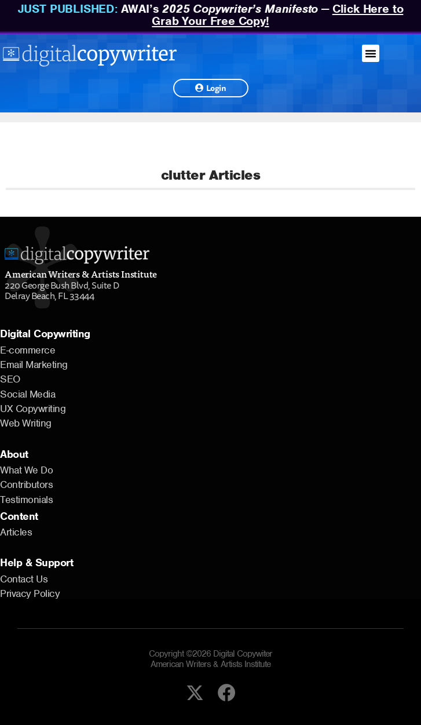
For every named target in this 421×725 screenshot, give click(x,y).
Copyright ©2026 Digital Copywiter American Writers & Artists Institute (210, 659)
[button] (370, 53)
